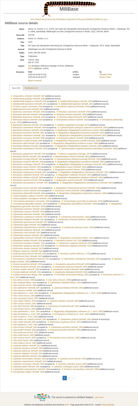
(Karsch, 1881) (63, 338)
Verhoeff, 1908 (30, 369)
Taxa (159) (16, 88)
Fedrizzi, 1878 (23, 301)
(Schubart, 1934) (77, 204)
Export (21, 66)
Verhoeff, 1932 (28, 154)
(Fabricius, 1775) (73, 254)
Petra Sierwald (108, 405)
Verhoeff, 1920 (26, 120)
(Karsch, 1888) (58, 280)
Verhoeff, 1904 (27, 193)
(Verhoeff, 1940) (77, 159)
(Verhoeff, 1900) (87, 149)
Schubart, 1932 (27, 243)
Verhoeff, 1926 (28, 101)
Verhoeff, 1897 (27, 133)
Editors (98, 19)
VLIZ (67, 405)
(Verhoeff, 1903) (70, 180)
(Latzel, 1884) (79, 130)
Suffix (21, 53)
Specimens (72, 19)
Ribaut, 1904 (23, 282)
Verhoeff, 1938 (27, 99)
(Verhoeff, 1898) (82, 127)
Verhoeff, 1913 (26, 353)
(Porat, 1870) (64, 322)
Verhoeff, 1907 (25, 233)
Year (22, 42)
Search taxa (40, 19)
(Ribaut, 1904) (64, 282)
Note (22, 60)
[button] (11, 96)
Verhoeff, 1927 (25, 367)
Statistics (90, 19)
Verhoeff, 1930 (27, 214)
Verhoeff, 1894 (67, 288)
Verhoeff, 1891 (28, 319)
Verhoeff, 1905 (65, 327)
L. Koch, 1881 (24, 293)
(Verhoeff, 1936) (67, 269)
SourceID (20, 35)
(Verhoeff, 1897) (71, 117)
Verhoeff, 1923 (26, 248)
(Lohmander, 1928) (71, 106)
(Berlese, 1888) (73, 219)
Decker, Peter (105, 77)
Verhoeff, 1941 (25, 267)
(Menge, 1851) (71, 275)
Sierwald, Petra (106, 74)
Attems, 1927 (75, 238)
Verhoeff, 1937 (27, 96)
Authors (20, 39)
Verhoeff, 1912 (27, 219)
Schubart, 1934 (28, 204)
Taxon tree (51, 19)
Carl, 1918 (67, 240)
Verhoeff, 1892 (23, 322)
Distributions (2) (31, 88)
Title (22, 46)
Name (21, 29)
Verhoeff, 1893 (23, 327)
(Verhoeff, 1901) (71, 156)
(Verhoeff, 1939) (71, 264)
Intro (32, 19)
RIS (29, 66)
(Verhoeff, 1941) (69, 267)
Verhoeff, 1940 (27, 117)
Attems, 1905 (25, 170)
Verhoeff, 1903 (26, 180)
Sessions (20, 72)
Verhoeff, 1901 (28, 104)
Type (22, 56)
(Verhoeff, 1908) (80, 369)
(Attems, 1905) (69, 170)
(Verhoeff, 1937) (80, 259)
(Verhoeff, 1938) (73, 112)
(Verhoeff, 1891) (74, 319)
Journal (21, 49)
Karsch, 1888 (22, 280)
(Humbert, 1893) (74, 217)
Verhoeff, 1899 (26, 130)
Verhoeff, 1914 (25, 346)
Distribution (61, 19)
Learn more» (99, 397)
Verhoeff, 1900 (27, 138)
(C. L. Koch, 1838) (75, 293)
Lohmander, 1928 (26, 106)
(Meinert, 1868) (81, 193)
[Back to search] (34, 80)
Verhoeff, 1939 (26, 264)
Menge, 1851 (26, 275)
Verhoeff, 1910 (26, 125)
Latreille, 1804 (23, 290)
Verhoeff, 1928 (26, 351)
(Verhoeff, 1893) (63, 330)
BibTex (31, 68)
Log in (105, 19)
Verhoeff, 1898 (28, 127)
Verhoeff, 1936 (28, 254)
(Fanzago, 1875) (71, 125)
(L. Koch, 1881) (70, 314)
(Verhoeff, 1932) (74, 243)
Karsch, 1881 (23, 285)
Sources (81, 19)
